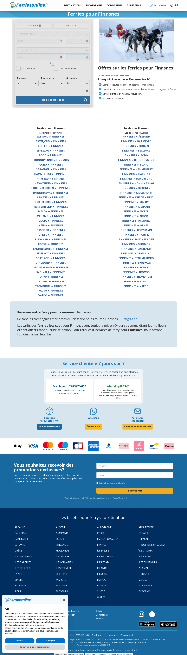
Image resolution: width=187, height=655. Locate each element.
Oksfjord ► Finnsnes (51, 230)
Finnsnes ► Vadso (136, 281)
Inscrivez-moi (135, 490)
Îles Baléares (23, 562)
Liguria (102, 574)
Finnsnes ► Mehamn (136, 206)
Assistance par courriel (137, 419)
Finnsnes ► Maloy (136, 202)
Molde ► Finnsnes (50, 220)
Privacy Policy (104, 635)
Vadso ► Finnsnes (50, 290)
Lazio (18, 574)
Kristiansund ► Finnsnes (50, 206)
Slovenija (62, 591)
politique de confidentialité (116, 483)
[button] (133, 5)
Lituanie (144, 574)
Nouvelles (100, 618)
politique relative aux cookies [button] (30, 625)
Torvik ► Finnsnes (50, 276)
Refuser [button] (19, 641)
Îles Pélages (22, 568)
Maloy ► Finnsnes (50, 211)
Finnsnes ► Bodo (136, 155)
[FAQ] (49, 412)
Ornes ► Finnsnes (51, 234)
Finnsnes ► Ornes (136, 225)
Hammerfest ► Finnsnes (50, 174)
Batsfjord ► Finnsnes (51, 141)
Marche (61, 579)
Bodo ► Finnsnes (51, 155)
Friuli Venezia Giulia (151, 544)
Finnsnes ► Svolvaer (136, 262)
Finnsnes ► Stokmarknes (136, 258)
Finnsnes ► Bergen (136, 146)
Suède (101, 591)
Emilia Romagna (107, 539)
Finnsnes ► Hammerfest (136, 169)
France (101, 544)
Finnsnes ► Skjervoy (136, 244)
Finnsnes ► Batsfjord (136, 141)
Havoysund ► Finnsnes (51, 183)
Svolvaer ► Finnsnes (50, 272)
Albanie (20, 527)
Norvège (20, 585)
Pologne (61, 585)
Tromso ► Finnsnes (50, 281)
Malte (19, 579)
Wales (101, 597)
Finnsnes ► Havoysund (136, 178)
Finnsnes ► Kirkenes (136, 188)
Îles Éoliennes (147, 562)
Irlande (102, 568)
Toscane (144, 591)
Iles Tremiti (63, 568)
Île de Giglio (105, 556)
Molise (142, 579)
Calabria (20, 533)
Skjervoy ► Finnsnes (51, 253)
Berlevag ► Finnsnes (51, 150)
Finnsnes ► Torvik (136, 267)
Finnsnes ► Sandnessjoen (136, 239)
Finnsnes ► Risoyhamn (136, 230)
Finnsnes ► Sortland (136, 248)
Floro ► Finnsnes (51, 164)
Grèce (18, 550)
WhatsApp (93, 417)
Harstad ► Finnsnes (51, 178)
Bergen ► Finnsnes (51, 146)
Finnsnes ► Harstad (136, 174)
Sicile (18, 591)
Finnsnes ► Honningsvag (136, 183)
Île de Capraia (23, 556)
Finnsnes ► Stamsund (136, 253)
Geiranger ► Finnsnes (51, 169)
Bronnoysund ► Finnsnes (51, 160)
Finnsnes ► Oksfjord (136, 220)
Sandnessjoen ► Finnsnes (51, 248)
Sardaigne (145, 585)
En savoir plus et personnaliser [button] (35, 647)
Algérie (60, 527)
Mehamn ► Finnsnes (51, 216)
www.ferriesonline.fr (29, 5)
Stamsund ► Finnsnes (51, 262)
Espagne (143, 539)
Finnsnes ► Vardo (136, 286)
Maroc (101, 579)
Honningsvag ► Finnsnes (50, 192)
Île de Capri (63, 556)
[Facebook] (152, 614)
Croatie (143, 533)
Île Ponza (144, 556)
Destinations (102, 614)
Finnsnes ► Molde (136, 211)
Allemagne (104, 527)
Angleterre (146, 527)
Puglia (101, 585)
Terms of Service (118, 498)
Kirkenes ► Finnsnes (51, 197)
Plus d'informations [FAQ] (49, 426)
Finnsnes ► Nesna (136, 216)
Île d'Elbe (103, 550)
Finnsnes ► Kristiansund (136, 197)
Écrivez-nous (93, 426)
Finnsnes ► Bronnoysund (136, 160)
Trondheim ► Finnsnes (50, 286)
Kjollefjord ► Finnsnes (51, 202)
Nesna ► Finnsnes (50, 225)
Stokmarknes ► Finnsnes (50, 267)
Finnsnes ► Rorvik (136, 234)
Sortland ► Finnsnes (51, 258)
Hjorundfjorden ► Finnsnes (50, 188)
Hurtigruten (128, 319)
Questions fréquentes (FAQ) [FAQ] (49, 419)
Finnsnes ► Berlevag (136, 150)
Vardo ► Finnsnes (50, 295)
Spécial (99, 611)
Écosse (60, 539)
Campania (62, 533)
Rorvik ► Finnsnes (50, 244)
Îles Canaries (64, 562)
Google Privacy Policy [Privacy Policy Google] (102, 498)
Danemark (21, 539)
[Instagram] (142, 614)
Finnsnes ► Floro (136, 164)
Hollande (62, 550)
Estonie (20, 544)
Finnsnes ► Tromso (136, 272)
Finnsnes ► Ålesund (136, 136)
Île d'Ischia (145, 550)
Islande (143, 568)
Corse (101, 533)
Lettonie (62, 574)
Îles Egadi (103, 562)
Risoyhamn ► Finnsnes (51, 239)
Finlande (62, 544)
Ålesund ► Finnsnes (51, 136)
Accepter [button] (50, 641)
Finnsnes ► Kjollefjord (136, 192)
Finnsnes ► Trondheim (136, 276)
